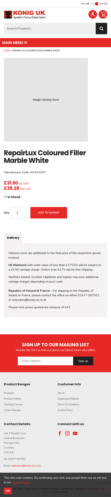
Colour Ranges (12, 410)
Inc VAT (85, 3)
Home (7, 50)
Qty (6, 213)
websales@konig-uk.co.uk (26, 466)
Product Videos (12, 399)
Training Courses (13, 404)
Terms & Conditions (68, 404)
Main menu (14, 42)
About (61, 393)
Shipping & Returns (68, 399)
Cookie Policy (65, 410)
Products (9, 393)
